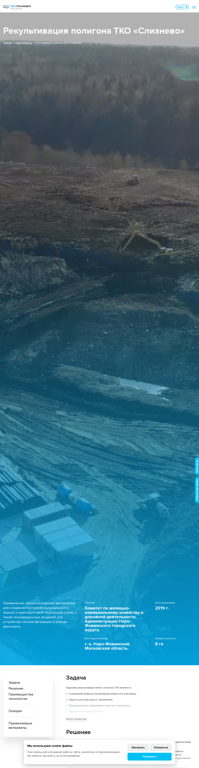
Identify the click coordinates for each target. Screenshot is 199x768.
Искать (186, 7)
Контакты (197, 466)
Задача (14, 683)
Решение (16, 688)
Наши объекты (23, 42)
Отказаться (161, 747)
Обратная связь (197, 490)
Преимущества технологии (21, 696)
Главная (7, 42)
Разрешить (149, 756)
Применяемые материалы (20, 725)
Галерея (15, 711)
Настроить (138, 747)
